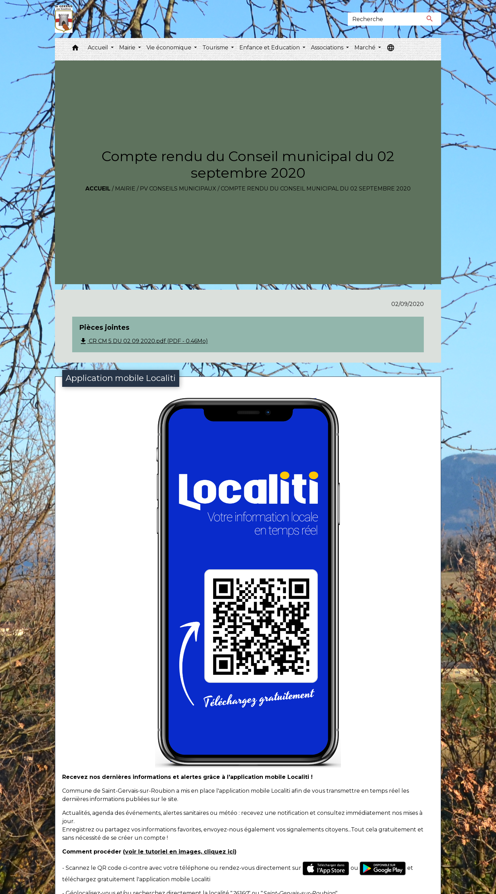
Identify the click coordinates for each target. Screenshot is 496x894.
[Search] (383, 19)
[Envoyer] (429, 19)
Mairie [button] (128, 47)
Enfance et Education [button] (270, 47)
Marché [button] (365, 47)
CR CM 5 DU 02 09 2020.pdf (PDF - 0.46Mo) (143, 341)
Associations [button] (328, 47)
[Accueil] (64, 19)
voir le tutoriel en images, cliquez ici (180, 851)
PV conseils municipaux (178, 188)
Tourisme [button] (216, 47)
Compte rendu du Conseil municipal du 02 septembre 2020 (316, 188)
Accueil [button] (98, 47)
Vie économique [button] (169, 47)
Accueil (98, 188)
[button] (75, 49)
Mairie (125, 188)
